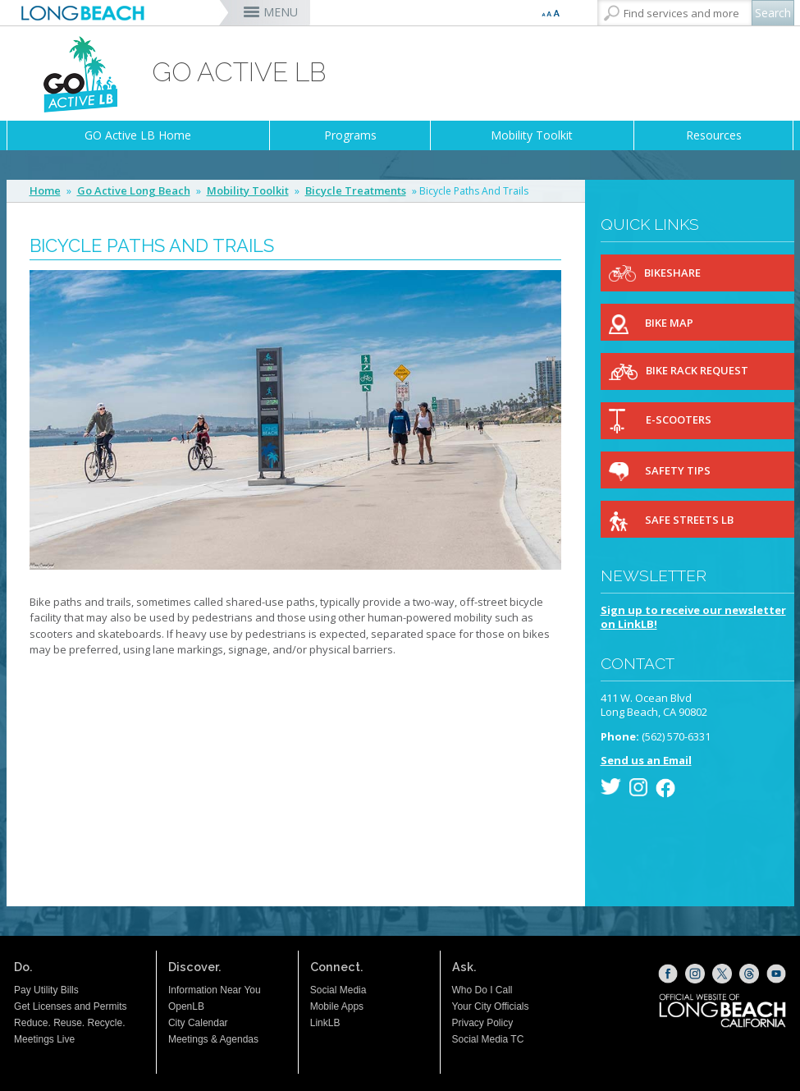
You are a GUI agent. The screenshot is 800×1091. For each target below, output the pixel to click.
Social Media (338, 990)
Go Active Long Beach (133, 191)
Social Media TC (488, 1039)
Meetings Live (44, 1039)
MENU (280, 12)
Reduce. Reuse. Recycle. (69, 1023)
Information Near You (214, 990)
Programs (350, 135)
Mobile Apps (336, 1006)
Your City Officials (490, 1006)
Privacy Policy (483, 1023)
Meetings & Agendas (213, 1039)
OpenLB (186, 1006)
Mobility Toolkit (532, 135)
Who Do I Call (482, 990)
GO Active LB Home (138, 135)
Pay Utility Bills (46, 990)
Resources (714, 135)
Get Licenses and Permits (70, 1006)
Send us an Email (646, 760)
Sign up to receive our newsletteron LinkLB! (693, 617)
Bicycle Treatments (355, 191)
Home (45, 191)
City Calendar (198, 1023)
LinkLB (325, 1023)
